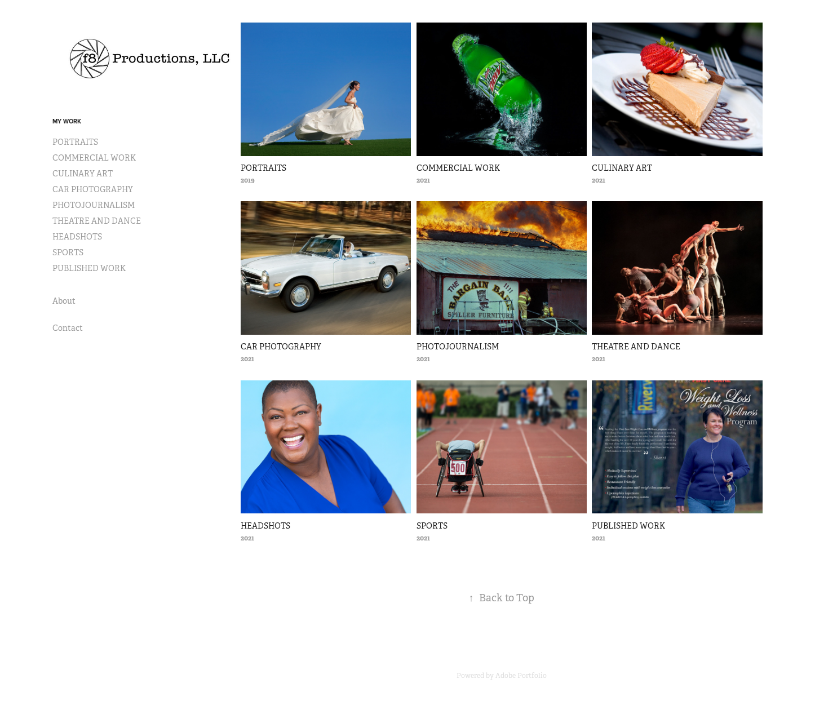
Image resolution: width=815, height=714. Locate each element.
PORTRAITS (75, 142)
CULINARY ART (82, 173)
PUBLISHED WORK (89, 268)
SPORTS (67, 252)
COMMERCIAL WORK (94, 158)
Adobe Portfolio (521, 675)
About (64, 301)
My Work (66, 121)
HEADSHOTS (77, 237)
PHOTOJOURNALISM (93, 205)
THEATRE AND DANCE (96, 221)
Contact (67, 328)
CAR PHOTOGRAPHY (92, 189)
